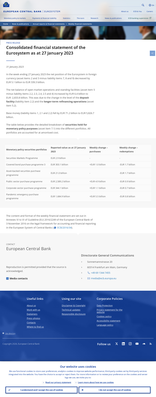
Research (94, 18)
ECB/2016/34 (64, 227)
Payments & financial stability (44, 18)
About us (124, 11)
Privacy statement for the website (109, 311)
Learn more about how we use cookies (96, 382)
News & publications (113, 18)
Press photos (33, 318)
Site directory (10, 333)
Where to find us (35, 326)
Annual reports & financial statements (49, 24)
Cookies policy (104, 316)
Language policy (105, 325)
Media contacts (19, 278)
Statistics (66, 18)
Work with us (33, 309)
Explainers (32, 314)
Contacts (31, 322)
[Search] (129, 5)
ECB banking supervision (140, 18)
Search (143, 5)
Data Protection (105, 305)
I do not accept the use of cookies (115, 389)
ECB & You (137, 11)
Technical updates (71, 309)
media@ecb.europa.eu (103, 278)
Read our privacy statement (58, 382)
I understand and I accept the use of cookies (41, 389)
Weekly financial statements (80, 24)
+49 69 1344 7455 (100, 272)
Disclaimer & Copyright (73, 305)
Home (5, 24)
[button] (146, 5)
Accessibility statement (108, 320)
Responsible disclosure (73, 314)
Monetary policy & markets (15, 18)
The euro (80, 18)
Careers (150, 11)
